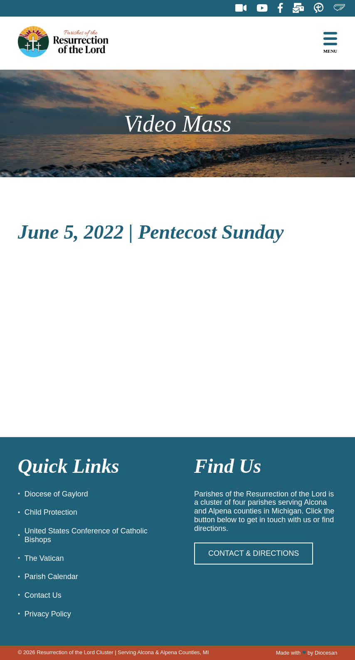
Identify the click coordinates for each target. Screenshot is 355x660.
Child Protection (51, 512)
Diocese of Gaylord (56, 494)
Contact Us (43, 595)
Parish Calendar (51, 576)
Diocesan (326, 653)
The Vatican (44, 558)
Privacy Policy (48, 614)
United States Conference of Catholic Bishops (86, 535)
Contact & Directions (253, 553)
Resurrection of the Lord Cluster (75, 652)
